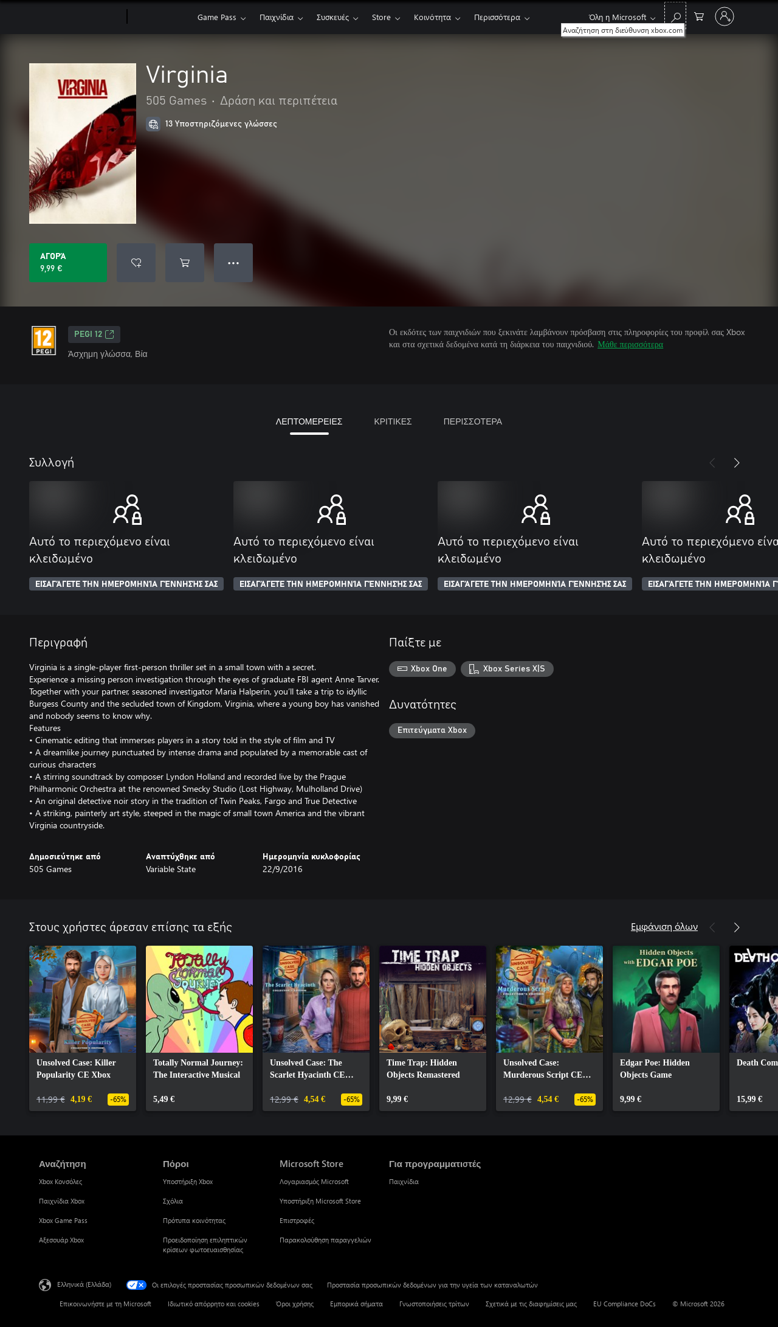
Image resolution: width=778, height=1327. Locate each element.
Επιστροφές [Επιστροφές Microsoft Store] (297, 1220)
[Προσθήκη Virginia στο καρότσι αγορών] (184, 262)
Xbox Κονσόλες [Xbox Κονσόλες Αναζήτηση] (60, 1181)
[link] (82, 1028)
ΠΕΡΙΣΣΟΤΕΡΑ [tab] (473, 421)
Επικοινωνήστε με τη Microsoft (105, 1304)
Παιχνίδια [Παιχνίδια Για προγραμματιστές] (404, 1181)
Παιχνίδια (277, 17)
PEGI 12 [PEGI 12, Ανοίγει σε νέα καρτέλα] (94, 334)
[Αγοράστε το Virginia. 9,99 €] (68, 262)
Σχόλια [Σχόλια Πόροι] (173, 1201)
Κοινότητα (432, 17)
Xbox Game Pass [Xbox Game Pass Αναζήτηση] (63, 1220)
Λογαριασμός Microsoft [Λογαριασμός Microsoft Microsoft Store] (314, 1181)
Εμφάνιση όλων (664, 926)
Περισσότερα (497, 17)
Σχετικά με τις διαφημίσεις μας (531, 1304)
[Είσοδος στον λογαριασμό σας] (724, 16)
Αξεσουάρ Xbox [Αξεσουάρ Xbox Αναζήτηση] (61, 1240)
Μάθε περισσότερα (630, 344)
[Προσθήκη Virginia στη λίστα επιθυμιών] (136, 262)
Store (381, 17)
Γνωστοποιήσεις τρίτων (434, 1304)
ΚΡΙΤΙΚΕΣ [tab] (392, 421)
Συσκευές (333, 17)
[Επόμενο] (737, 462)
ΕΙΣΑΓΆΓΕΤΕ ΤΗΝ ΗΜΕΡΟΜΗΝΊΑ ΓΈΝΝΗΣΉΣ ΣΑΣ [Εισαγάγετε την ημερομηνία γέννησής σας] (126, 584)
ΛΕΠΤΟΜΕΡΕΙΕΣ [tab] (309, 421)
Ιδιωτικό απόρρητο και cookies (214, 1304)
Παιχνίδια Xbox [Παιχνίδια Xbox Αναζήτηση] (61, 1201)
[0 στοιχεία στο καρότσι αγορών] (699, 15)
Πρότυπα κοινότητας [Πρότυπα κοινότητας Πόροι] (194, 1220)
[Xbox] (160, 17)
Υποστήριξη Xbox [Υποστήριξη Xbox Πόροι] (188, 1181)
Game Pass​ (217, 17)
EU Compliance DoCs (624, 1304)
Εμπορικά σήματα (356, 1304)
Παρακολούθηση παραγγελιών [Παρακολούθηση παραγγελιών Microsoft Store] (325, 1240)
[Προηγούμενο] (712, 462)
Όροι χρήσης (295, 1304)
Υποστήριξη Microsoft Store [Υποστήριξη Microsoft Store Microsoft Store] (320, 1201)
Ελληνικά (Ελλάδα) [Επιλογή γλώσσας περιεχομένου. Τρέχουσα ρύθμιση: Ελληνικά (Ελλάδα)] (84, 1284)
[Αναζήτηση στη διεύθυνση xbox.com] (675, 15)
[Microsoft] (80, 17)
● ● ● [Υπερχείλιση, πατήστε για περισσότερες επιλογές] (233, 262)
